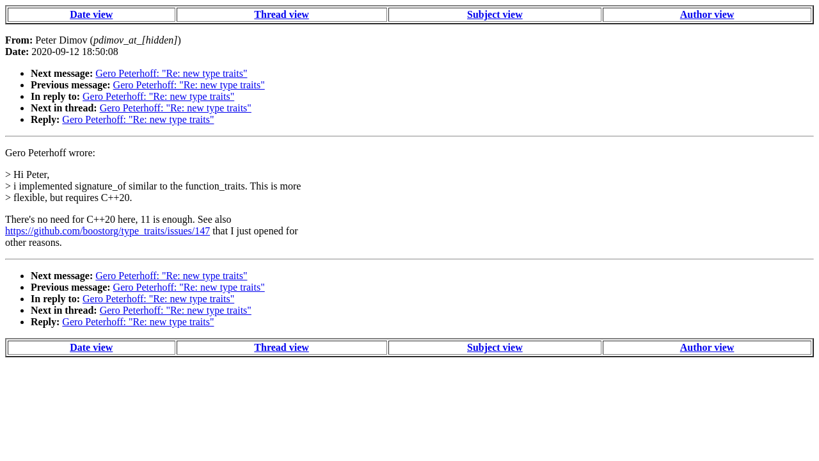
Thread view (281, 14)
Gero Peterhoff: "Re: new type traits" (171, 73)
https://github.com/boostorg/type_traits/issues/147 (107, 230)
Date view (91, 14)
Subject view (495, 14)
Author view (707, 14)
